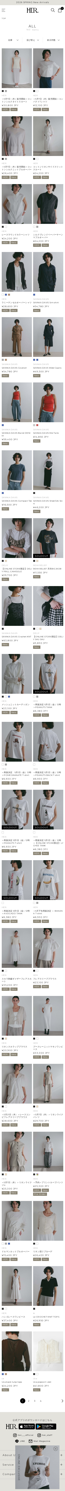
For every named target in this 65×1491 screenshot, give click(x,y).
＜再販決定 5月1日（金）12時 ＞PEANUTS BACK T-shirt (47, 773)
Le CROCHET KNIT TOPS (46, 1316)
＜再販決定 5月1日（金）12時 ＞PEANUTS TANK (47, 705)
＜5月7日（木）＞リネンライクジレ (17, 1183)
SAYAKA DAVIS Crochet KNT (16, 636)
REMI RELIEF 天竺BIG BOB (47, 568)
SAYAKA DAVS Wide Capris (47, 367)
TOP (4, 18)
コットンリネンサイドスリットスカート (48, 168)
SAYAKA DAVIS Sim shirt (46, 302)
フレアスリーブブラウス (45, 978)
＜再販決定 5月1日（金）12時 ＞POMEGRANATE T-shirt (16, 773)
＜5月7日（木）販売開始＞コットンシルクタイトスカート (17, 100)
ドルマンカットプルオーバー (15, 1251)
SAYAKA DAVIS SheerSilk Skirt (48, 502)
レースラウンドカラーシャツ (15, 234)
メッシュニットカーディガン (15, 704)
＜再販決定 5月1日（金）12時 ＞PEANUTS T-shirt (16, 841)
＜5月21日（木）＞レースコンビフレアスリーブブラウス (16, 1115)
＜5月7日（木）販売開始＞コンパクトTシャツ (48, 100)
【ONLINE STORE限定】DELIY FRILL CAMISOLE (17, 570)
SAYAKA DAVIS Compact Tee (17, 501)
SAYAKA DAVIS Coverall (14, 367)
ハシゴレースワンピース (13, 1316)
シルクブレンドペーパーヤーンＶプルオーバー (48, 235)
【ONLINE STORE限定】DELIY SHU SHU (48, 637)
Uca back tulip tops (12, 1382)
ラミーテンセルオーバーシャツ (17, 302)
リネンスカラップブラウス (14, 1046)
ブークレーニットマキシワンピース (48, 1047)
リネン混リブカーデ (42, 1251)
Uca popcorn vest (42, 1382)
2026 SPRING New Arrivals (32, 2)
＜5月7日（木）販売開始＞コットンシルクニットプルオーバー (17, 168)
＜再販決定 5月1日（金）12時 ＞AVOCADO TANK (16, 912)
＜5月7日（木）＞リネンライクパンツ (48, 1115)
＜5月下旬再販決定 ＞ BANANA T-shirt (48, 912)
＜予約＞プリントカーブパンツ (48, 1182)
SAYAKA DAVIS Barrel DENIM (16, 434)
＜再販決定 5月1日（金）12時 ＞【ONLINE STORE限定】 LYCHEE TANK (48, 843)
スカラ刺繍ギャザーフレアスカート (17, 980)
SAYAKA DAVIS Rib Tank (46, 433)
